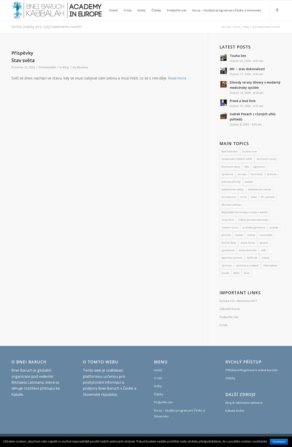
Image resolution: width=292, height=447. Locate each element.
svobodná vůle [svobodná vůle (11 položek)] (248, 250)
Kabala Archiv (234, 411)
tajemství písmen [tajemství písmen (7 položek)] (232, 257)
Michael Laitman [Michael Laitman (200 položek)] (232, 204)
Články (158, 394)
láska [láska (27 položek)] (254, 197)
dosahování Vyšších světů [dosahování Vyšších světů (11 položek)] (237, 159)
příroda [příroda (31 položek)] (226, 235)
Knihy (158, 386)
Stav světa (23, 60)
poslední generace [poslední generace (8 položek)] (253, 227)
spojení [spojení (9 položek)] (263, 242)
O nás (223, 325)
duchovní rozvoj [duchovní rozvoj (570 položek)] (266, 159)
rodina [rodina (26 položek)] (251, 235)
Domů (236, 26)
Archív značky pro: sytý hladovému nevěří (46, 26)
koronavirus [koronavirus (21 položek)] (229, 197)
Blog (246, 26)
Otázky (230, 378)
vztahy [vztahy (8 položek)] (266, 257)
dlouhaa (82, 67)
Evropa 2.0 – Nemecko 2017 (238, 301)
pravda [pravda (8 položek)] (274, 227)
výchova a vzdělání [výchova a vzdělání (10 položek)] (247, 265)
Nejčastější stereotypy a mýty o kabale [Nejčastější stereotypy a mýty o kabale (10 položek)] (245, 212)
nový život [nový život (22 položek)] (228, 219)
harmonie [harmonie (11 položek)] (257, 174)
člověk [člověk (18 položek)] (225, 273)
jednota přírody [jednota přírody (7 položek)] (231, 181)
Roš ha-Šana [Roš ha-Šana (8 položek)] (229, 242)
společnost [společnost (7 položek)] (228, 250)
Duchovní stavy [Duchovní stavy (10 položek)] (231, 166)
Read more (179, 78)
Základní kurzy (229, 309)
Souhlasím (278, 441)
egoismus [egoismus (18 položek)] (259, 166)
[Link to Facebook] (277, 10)
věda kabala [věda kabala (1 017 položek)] (270, 265)
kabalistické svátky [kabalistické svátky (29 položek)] (233, 189)
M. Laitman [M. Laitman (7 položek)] (268, 197)
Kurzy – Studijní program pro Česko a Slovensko (179, 413)
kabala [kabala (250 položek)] (249, 181)
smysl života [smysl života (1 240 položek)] (247, 242)
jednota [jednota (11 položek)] (271, 174)
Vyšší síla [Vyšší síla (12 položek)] (252, 257)
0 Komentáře (47, 67)
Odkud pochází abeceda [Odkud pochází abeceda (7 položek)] (253, 219)
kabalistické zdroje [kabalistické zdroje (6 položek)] (259, 189)
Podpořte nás (228, 317)
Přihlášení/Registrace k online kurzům (251, 370)
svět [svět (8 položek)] (263, 250)
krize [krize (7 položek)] (243, 197)
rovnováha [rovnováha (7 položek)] (265, 235)
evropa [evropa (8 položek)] (242, 174)
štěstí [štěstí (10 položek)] (236, 273)
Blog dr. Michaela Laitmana (243, 403)
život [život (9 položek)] (247, 273)
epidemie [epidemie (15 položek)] (227, 174)
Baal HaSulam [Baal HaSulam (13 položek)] (230, 151)
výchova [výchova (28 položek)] (227, 265)
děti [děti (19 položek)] (246, 166)
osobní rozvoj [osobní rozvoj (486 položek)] (230, 227)
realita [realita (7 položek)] (239, 235)
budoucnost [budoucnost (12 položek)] (249, 151)
